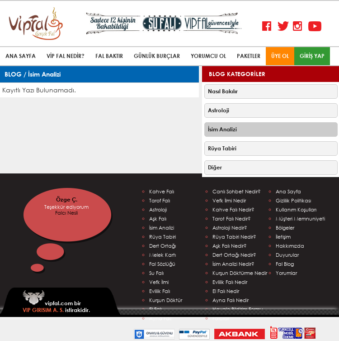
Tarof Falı (159, 200)
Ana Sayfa (288, 191)
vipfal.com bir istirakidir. (56, 301)
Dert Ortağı (162, 246)
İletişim (283, 237)
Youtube (314, 26)
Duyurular (287, 255)
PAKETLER (248, 56)
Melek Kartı (162, 255)
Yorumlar (286, 273)
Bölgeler (285, 228)
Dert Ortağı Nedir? (234, 255)
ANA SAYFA (20, 56)
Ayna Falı (160, 318)
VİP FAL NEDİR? (66, 56)
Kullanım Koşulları (296, 209)
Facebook (268, 26)
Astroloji (218, 110)
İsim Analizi (222, 129)
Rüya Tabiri (222, 148)
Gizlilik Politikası (293, 200)
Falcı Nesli (66, 213)
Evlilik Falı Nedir (229, 282)
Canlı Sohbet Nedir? (236, 191)
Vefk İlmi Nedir (229, 200)
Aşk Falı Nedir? (229, 246)
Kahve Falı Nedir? (233, 209)
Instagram (299, 26)
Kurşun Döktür (165, 300)
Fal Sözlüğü (162, 264)
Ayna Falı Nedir (230, 300)
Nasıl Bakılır (223, 91)
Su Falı (156, 273)
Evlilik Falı (159, 291)
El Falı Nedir (225, 291)
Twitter (284, 26)
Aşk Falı (157, 218)
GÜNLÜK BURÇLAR (157, 56)
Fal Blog (285, 264)
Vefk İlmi (159, 282)
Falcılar (220, 318)
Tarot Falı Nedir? (231, 218)
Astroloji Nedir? (229, 228)
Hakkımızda (290, 246)
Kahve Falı (161, 191)
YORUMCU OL (208, 56)
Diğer (215, 167)
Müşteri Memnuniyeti (300, 218)
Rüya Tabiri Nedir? (234, 237)
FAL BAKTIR (109, 56)
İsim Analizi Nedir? (233, 264)
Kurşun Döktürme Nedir (239, 273)
